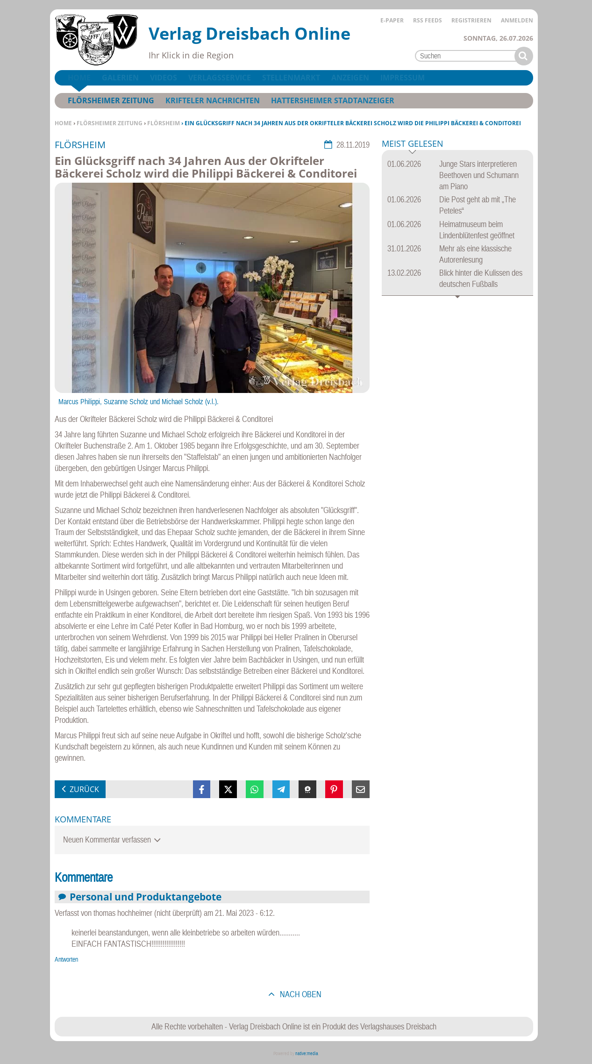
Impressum (402, 77)
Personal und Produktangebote (145, 896)
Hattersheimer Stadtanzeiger (332, 100)
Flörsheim (163, 123)
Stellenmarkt (291, 77)
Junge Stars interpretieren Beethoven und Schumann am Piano (479, 175)
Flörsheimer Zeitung (110, 123)
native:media (306, 1053)
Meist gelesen (412, 144)
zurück (84, 789)
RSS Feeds (427, 20)
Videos (163, 77)
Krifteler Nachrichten (212, 100)
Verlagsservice (219, 77)
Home (63, 123)
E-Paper (392, 20)
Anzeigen (350, 77)
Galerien (120, 77)
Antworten (66, 959)
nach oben (299, 994)
